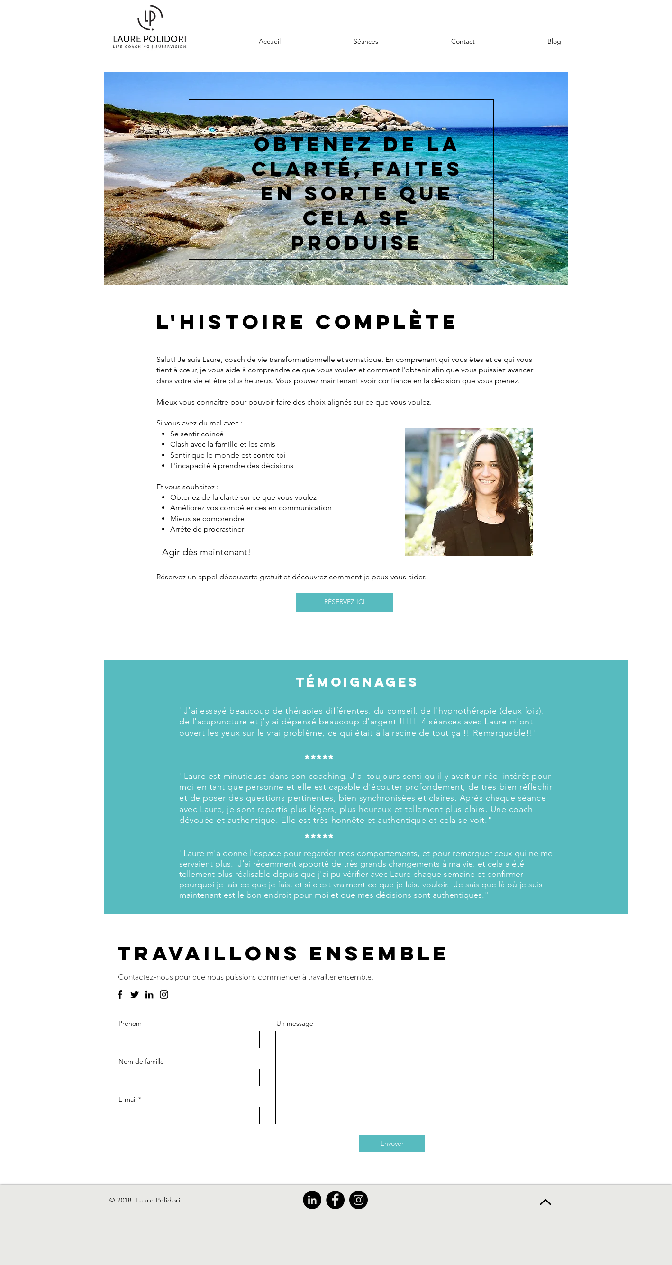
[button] (433, 41)
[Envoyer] (392, 1143)
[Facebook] (120, 994)
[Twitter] (134, 994)
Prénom (130, 1023)
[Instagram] (164, 994)
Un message (294, 1023)
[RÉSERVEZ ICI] (344, 602)
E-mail (127, 1099)
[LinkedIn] (149, 994)
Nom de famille (141, 1061)
